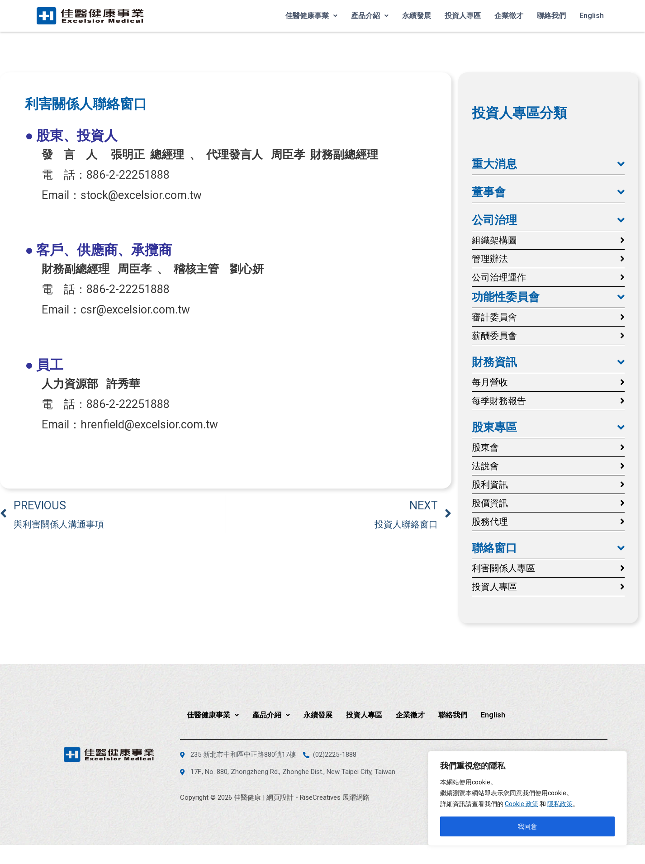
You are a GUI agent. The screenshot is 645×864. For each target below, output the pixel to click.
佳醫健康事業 (311, 15)
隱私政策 (560, 803)
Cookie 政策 (521, 803)
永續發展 (416, 15)
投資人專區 (463, 15)
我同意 (527, 826)
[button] (548, 164)
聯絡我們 (551, 15)
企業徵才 (508, 15)
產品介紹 (370, 15)
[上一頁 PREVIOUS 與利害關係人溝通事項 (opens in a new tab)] (113, 514)
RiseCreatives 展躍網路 (335, 797)
